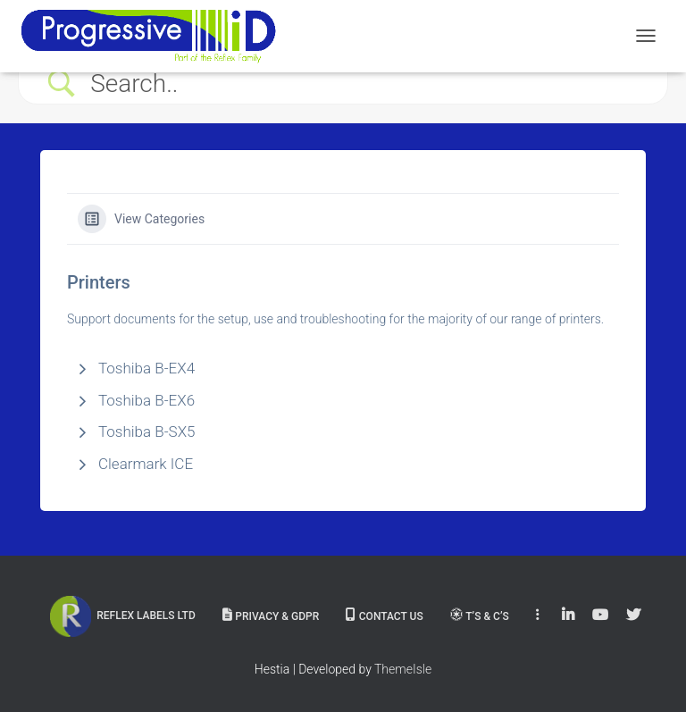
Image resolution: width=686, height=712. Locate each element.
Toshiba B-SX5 (146, 431)
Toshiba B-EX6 (146, 400)
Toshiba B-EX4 (146, 368)
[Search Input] (365, 83)
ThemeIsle (402, 669)
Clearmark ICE (145, 464)
